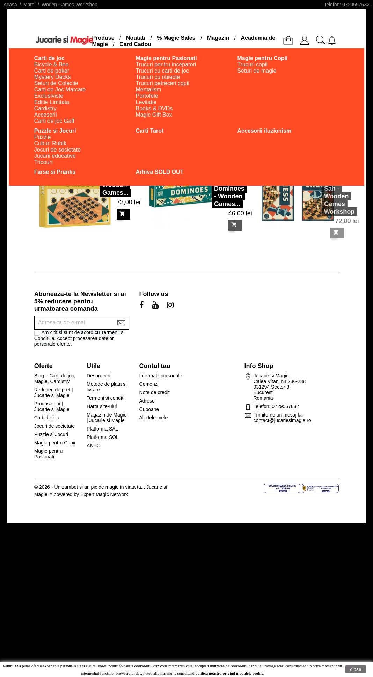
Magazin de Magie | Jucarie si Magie (106, 417)
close (355, 669)
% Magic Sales (176, 38)
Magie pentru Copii (54, 443)
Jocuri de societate (54, 426)
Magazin (218, 38)
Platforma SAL (102, 429)
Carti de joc (46, 417)
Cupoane (149, 409)
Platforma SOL (103, 437)
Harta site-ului (102, 406)
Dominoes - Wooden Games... (230, 185)
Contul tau (154, 365)
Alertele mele (153, 417)
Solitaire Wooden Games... (116, 174)
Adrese (147, 401)
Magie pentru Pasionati (48, 453)
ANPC (93, 445)
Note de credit (154, 392)
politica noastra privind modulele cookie (229, 673)
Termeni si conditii (106, 398)
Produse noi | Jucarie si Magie (52, 406)
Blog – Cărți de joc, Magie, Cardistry (54, 378)
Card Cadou (135, 44)
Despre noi (98, 375)
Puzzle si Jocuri (51, 434)
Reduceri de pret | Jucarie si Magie (53, 392)
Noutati (135, 38)
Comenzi (149, 384)
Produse (103, 38)
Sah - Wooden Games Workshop (330, 200)
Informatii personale (160, 375)
